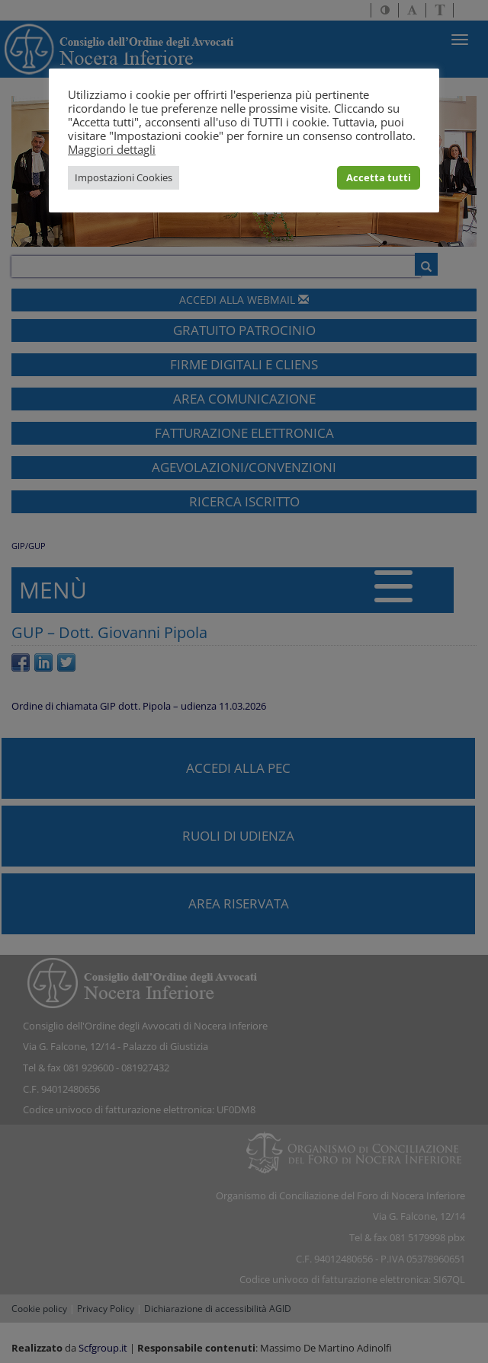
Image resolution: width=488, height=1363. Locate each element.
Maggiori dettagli (112, 149)
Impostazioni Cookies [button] (123, 177)
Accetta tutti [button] (378, 177)
